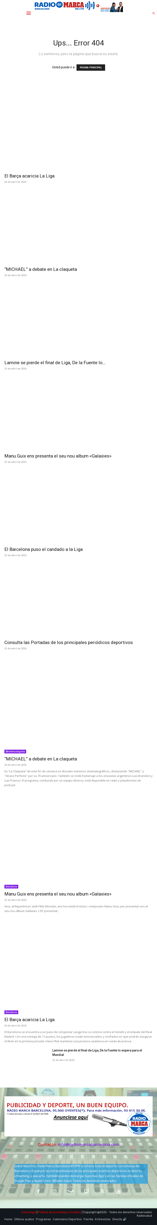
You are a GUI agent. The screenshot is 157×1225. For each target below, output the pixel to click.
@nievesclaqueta (15, 751)
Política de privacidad (52, 1212)
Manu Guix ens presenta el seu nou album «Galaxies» (57, 456)
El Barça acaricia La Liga (29, 176)
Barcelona (11, 886)
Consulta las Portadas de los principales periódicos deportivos (68, 642)
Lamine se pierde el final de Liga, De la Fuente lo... (55, 362)
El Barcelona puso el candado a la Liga (44, 549)
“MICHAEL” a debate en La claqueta (40, 269)
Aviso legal (28, 1212)
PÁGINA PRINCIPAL (91, 67)
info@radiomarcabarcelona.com (88, 1144)
